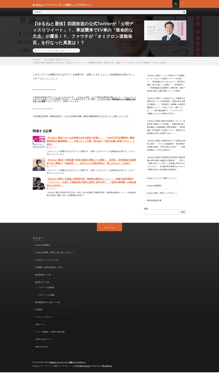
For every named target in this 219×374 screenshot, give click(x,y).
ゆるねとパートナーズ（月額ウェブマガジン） (69, 364)
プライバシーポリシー (45, 319)
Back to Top (109, 231)
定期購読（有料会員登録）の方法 (50, 270)
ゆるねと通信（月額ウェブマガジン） (62, 52)
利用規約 (39, 312)
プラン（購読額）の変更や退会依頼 (51, 334)
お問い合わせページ (44, 341)
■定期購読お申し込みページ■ (48, 305)
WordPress (108, 368)
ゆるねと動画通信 (155, 190)
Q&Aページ (40, 327)
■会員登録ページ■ (43, 278)
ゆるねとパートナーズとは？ (48, 263)
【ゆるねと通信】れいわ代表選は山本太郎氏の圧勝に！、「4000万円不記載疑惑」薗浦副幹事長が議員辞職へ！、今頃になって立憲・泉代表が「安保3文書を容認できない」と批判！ (91, 143)
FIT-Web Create (83, 368)
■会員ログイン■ (42, 285)
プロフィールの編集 (47, 297)
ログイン (104, 76)
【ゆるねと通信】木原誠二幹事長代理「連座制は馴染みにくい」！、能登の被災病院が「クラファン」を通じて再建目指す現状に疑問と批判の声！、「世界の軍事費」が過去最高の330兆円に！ (91, 184)
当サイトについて (49, 80)
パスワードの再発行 (47, 290)
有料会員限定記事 (155, 204)
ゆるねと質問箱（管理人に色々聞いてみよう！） (56, 256)
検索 (146, 212)
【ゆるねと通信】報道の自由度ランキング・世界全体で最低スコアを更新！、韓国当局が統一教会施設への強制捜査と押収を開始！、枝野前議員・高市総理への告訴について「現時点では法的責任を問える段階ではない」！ (166, 130)
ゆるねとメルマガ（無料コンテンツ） (163, 182)
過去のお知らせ (42, 348)
